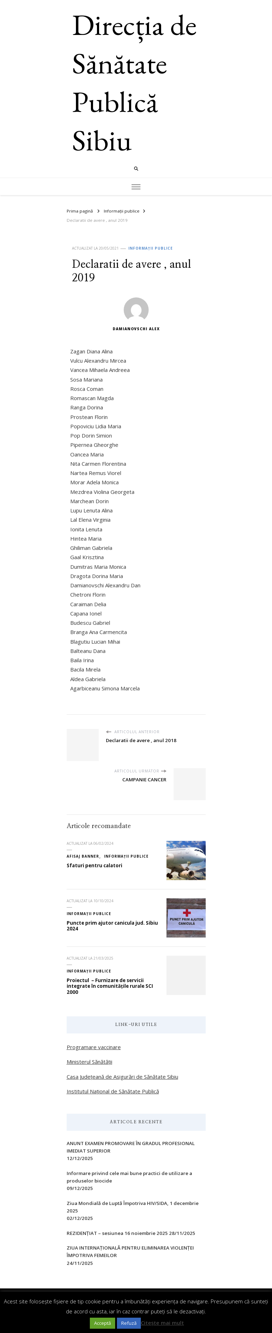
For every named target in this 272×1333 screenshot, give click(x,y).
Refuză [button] (129, 1323)
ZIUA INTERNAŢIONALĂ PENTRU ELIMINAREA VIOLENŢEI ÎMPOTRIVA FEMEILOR (130, 1251)
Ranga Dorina (86, 407)
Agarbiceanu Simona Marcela (105, 688)
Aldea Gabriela (88, 679)
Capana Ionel (86, 613)
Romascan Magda (92, 398)
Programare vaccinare (94, 1047)
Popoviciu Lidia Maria (95, 426)
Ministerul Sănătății (89, 1061)
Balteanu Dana (88, 650)
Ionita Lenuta (86, 529)
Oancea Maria (87, 454)
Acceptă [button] (102, 1323)
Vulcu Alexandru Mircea (98, 360)
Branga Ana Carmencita (98, 631)
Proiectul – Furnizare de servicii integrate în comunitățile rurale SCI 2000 (110, 986)
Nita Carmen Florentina (98, 463)
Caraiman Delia (88, 604)
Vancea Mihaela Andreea (100, 369)
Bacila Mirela (85, 669)
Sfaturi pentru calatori (94, 865)
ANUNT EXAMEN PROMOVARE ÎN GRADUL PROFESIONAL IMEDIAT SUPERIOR (131, 1147)
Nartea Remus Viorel (95, 472)
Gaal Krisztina (87, 557)
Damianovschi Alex (136, 314)
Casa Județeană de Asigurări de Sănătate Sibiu (122, 1076)
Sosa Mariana (86, 379)
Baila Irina (82, 660)
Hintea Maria (86, 538)
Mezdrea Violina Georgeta (102, 491)
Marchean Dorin (89, 501)
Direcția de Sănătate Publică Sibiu (134, 82)
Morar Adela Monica (94, 482)
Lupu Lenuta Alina (91, 510)
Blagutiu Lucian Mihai (95, 641)
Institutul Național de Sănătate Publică (113, 1091)
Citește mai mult (162, 1322)
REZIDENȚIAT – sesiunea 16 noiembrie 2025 (117, 1233)
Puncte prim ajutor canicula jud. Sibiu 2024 (112, 926)
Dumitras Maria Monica (98, 566)
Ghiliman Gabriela (91, 547)
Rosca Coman (86, 388)
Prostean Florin (89, 416)
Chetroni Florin (88, 594)
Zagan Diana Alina (91, 351)
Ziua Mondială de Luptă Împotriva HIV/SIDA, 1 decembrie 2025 (133, 1207)
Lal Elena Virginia (90, 519)
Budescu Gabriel (90, 622)
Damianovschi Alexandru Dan (105, 585)
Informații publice (150, 248)
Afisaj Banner (83, 856)
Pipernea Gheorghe (94, 444)
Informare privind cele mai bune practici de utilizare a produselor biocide (129, 1177)
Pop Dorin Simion (91, 435)
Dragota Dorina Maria (96, 575)
